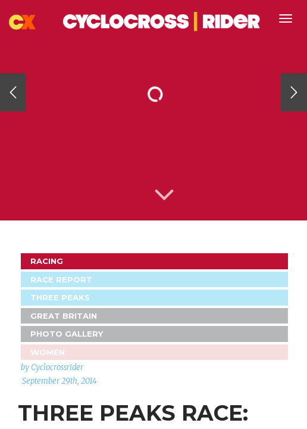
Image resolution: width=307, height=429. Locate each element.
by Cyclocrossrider (52, 367)
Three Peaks (60, 297)
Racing (46, 261)
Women (47, 352)
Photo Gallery (66, 333)
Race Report (61, 279)
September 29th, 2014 (59, 381)
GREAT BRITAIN (63, 316)
